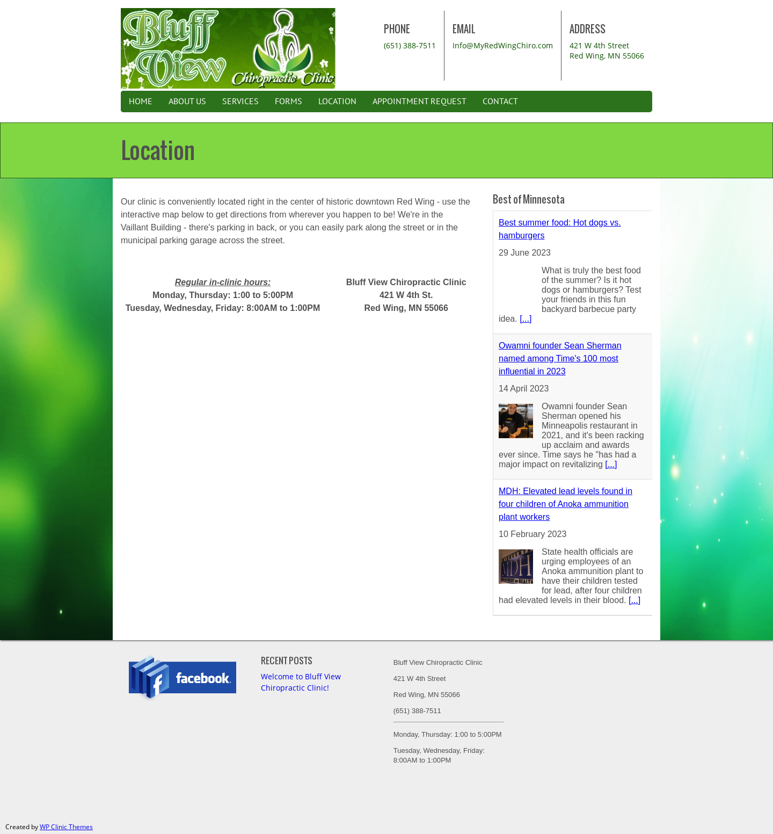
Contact (500, 101)
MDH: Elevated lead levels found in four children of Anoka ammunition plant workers (565, 504)
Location (337, 101)
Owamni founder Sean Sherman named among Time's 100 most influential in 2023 (560, 358)
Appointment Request (419, 101)
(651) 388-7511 (410, 45)
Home (140, 101)
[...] (525, 318)
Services (240, 101)
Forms (288, 101)
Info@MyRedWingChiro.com (503, 45)
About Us (187, 101)
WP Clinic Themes (66, 826)
